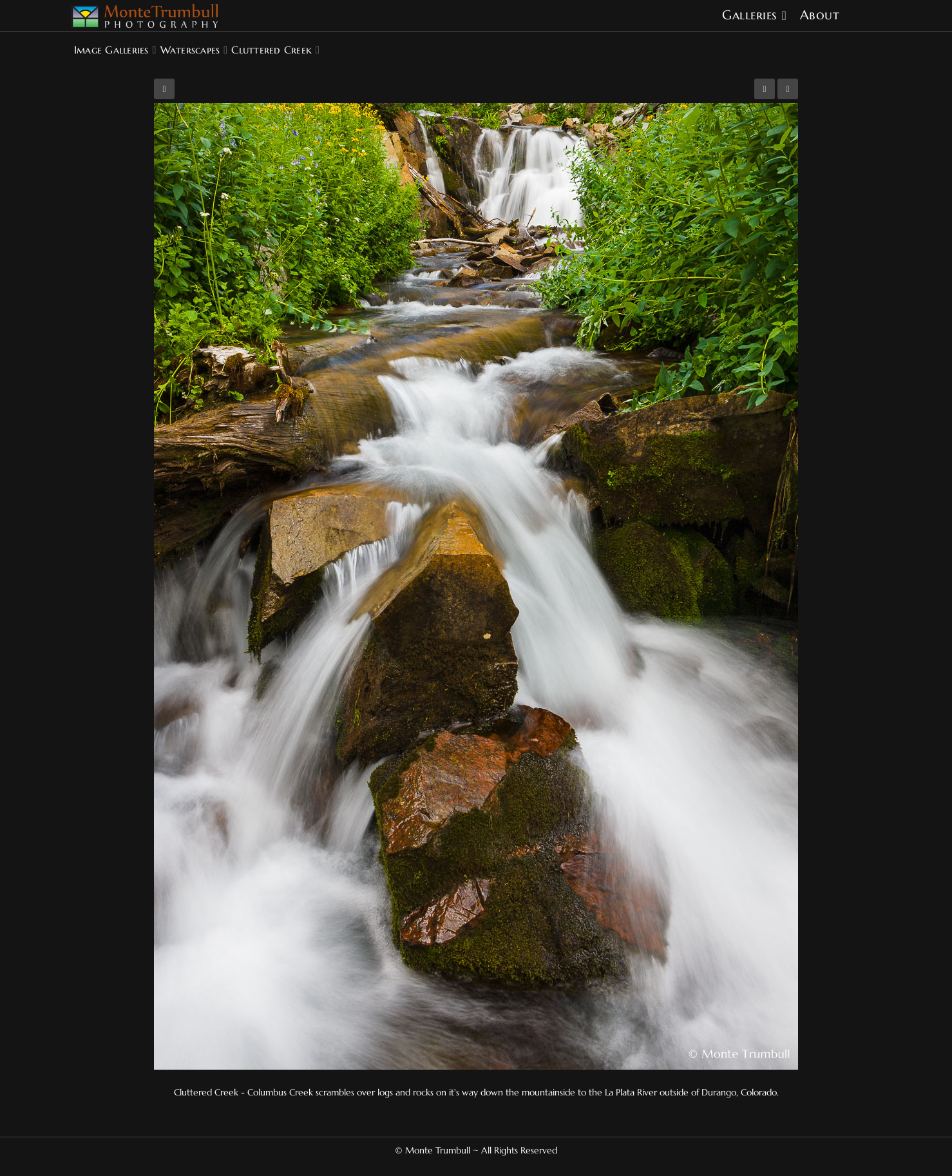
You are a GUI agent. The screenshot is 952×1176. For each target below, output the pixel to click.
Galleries (749, 15)
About (820, 15)
